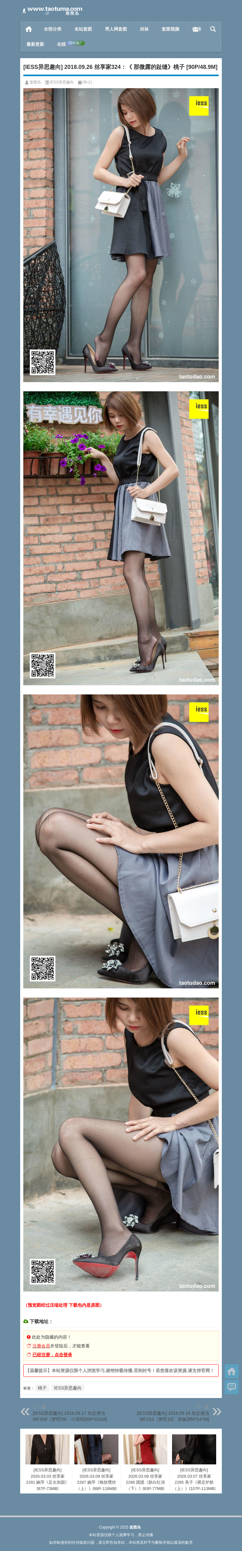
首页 (28, 29)
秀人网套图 (116, 29)
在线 (71, 44)
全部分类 (52, 29)
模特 (196, 29)
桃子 (42, 1387)
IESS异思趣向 (61, 82)
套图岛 (35, 82)
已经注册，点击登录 (52, 1354)
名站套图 (83, 29)
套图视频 (170, 29)
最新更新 (35, 44)
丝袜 (144, 29)
